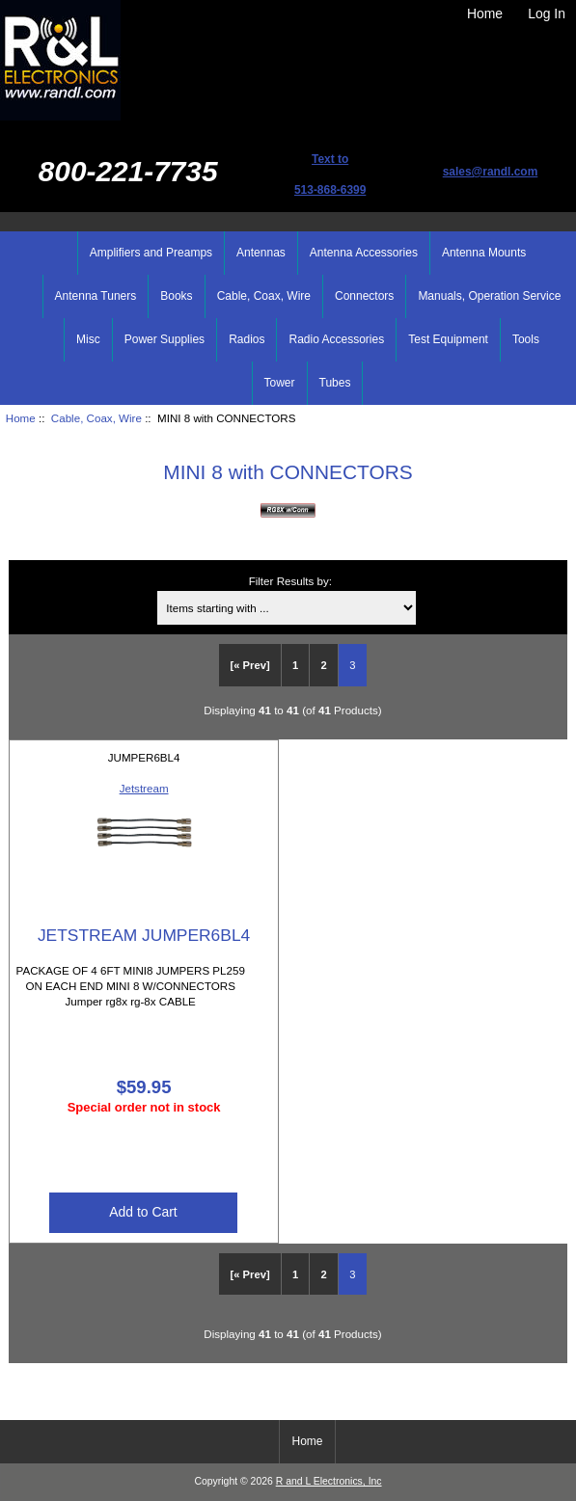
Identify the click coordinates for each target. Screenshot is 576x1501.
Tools (525, 339)
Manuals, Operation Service (489, 296)
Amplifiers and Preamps (151, 252)
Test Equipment (448, 339)
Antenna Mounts (484, 252)
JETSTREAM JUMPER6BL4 (144, 935)
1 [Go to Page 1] (295, 665)
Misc (88, 339)
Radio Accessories (336, 339)
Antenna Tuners (96, 296)
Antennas (261, 252)
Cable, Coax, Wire (96, 418)
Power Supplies (164, 339)
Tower (279, 382)
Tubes (335, 382)
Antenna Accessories (364, 252)
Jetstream (144, 788)
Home (485, 13)
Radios (246, 339)
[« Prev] (250, 665)
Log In (546, 13)
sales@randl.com (490, 171)
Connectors (364, 296)
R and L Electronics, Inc (329, 1481)
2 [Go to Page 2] (324, 665)
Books (176, 296)
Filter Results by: (290, 581)
